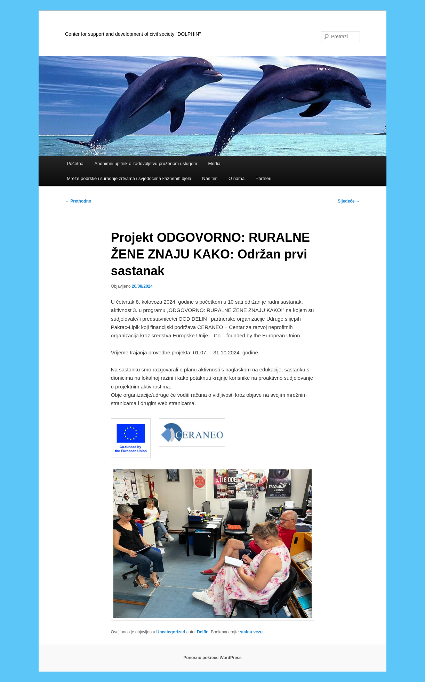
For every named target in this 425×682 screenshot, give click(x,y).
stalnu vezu (251, 632)
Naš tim (209, 178)
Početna (75, 163)
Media (214, 163)
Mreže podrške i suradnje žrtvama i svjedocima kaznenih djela (129, 178)
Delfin (202, 632)
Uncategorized (171, 632)
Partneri (264, 178)
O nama (236, 178)
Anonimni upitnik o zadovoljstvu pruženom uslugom (145, 163)
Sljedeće (349, 201)
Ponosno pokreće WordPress (212, 657)
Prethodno (78, 201)
